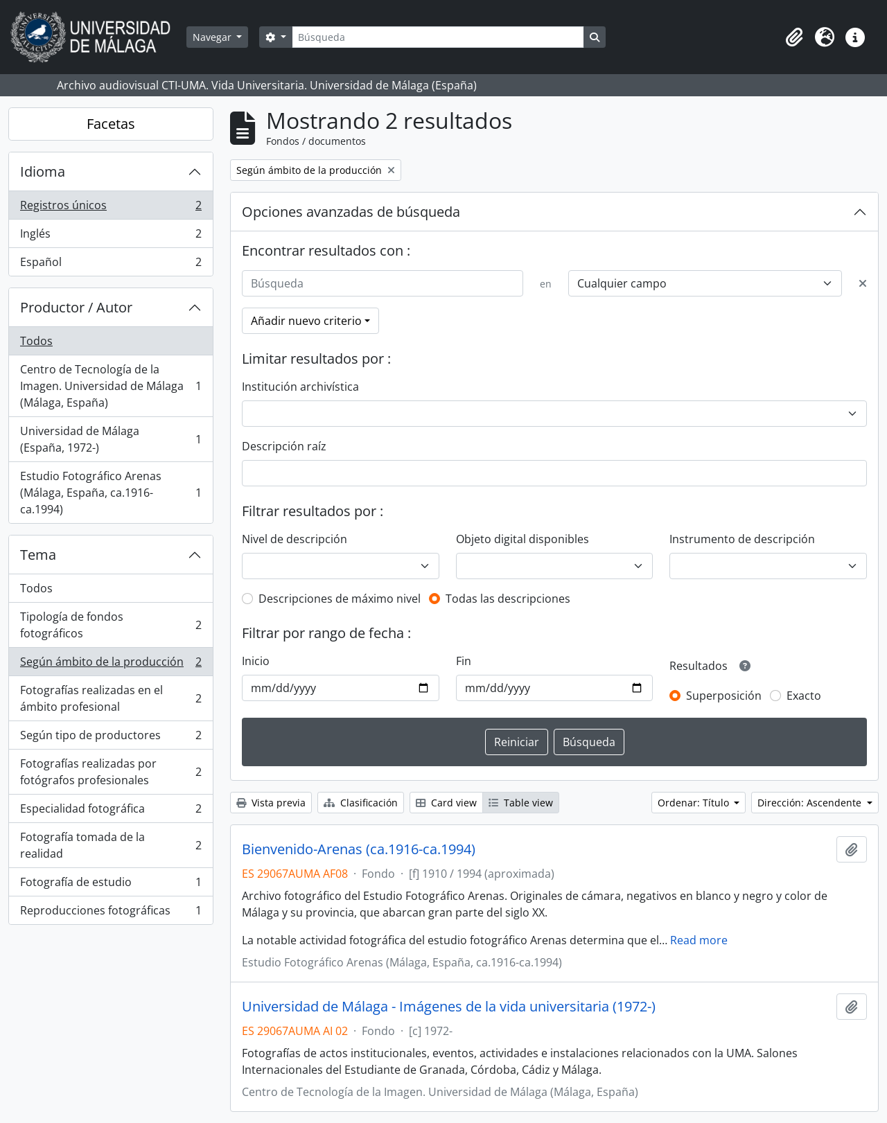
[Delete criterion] (863, 283)
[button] (794, 37)
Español (110, 265)
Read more (699, 940)
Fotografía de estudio (110, 885)
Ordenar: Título (695, 802)
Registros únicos (110, 208)
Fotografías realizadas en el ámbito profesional (110, 698)
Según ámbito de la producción (110, 664)
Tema (38, 554)
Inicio (256, 661)
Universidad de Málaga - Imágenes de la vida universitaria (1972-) (449, 1006)
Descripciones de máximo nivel (339, 598)
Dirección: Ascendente (810, 802)
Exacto (804, 695)
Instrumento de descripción (742, 539)
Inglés (110, 236)
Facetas (111, 123)
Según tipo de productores (110, 738)
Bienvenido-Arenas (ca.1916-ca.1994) (358, 849)
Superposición (724, 695)
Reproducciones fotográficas (110, 913)
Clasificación (361, 802)
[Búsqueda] (438, 37)
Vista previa (271, 802)
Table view (521, 802)
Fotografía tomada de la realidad (110, 845)
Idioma (42, 171)
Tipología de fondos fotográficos (110, 625)
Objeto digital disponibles (522, 539)
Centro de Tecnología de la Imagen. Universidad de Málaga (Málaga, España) (110, 386)
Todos (36, 340)
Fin (463, 661)
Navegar (213, 37)
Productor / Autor (76, 307)
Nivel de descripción (294, 539)
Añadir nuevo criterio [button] (306, 320)
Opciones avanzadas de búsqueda (351, 211)
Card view (446, 802)
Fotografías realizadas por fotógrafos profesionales (110, 772)
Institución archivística (300, 386)
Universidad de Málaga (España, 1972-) (110, 439)
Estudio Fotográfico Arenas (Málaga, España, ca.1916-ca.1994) (110, 492)
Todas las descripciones (508, 598)
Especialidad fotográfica (110, 811)
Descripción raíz (284, 446)
